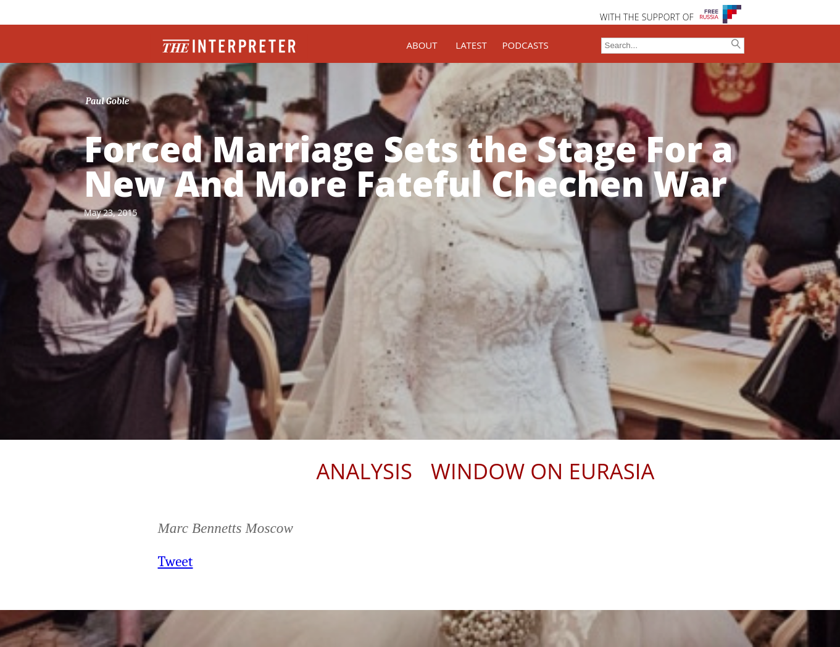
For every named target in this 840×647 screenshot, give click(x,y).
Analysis (364, 470)
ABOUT (421, 45)
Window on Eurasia (542, 470)
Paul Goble (108, 101)
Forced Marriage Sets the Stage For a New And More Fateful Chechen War (408, 166)
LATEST (470, 45)
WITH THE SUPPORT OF (647, 17)
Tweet (175, 561)
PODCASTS (525, 45)
